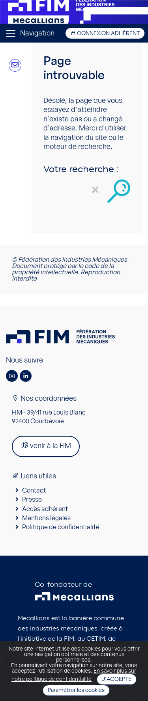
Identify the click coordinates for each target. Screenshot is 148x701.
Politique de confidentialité (60, 527)
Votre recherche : (81, 169)
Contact (34, 490)
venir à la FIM (46, 445)
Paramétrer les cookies (76, 690)
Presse (32, 499)
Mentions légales (46, 518)
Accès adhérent (45, 509)
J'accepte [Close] (116, 679)
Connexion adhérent (105, 33)
